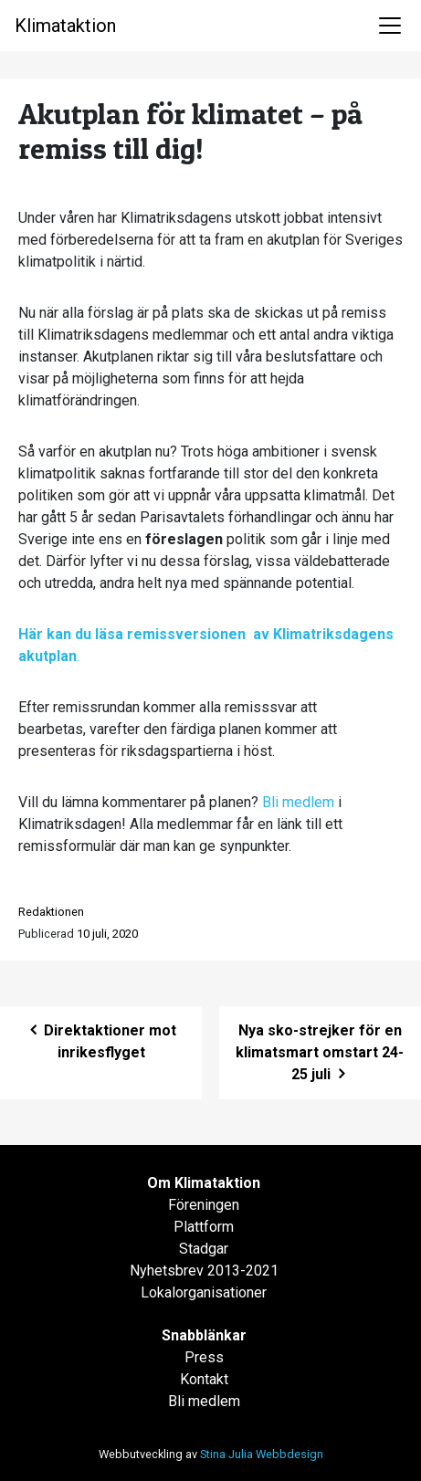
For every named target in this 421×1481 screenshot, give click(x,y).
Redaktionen (51, 912)
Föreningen (203, 1204)
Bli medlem (298, 802)
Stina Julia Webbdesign (261, 1454)
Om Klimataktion (203, 1183)
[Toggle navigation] (390, 25)
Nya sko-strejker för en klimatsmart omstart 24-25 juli (320, 1052)
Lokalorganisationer (204, 1292)
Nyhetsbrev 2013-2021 (204, 1270)
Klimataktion (65, 26)
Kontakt (204, 1379)
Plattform (204, 1226)
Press (204, 1357)
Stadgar (203, 1248)
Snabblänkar (204, 1335)
